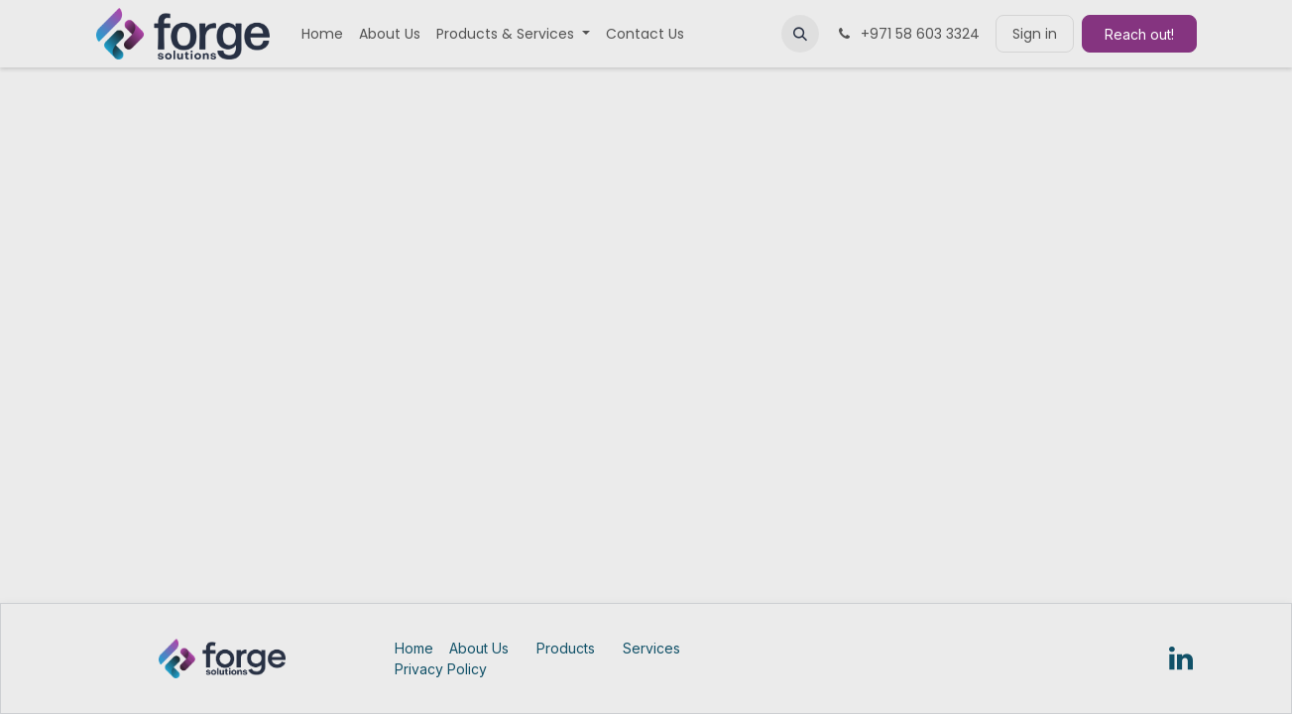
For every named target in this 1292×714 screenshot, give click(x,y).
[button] (800, 34)
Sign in (1034, 34)
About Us (479, 648)
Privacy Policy (441, 668)
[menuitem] (322, 34)
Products (565, 648)
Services (651, 648)
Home (414, 648)
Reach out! (1139, 34)
